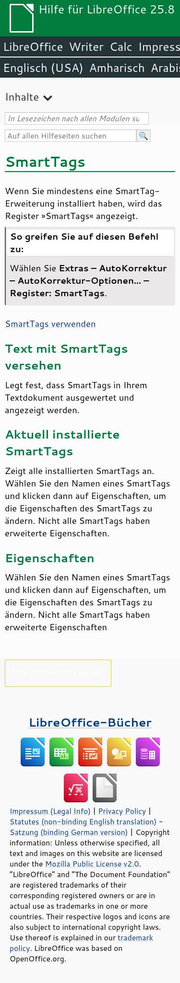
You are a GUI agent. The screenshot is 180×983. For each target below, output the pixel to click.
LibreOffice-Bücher (89, 722)
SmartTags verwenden (50, 323)
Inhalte (22, 96)
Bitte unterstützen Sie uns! (58, 671)
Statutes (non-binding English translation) (83, 821)
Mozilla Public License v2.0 (92, 863)
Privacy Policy (122, 811)
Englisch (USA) (43, 67)
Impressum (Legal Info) (50, 811)
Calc (120, 46)
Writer (86, 46)
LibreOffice (33, 46)
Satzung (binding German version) (69, 832)
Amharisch (117, 67)
